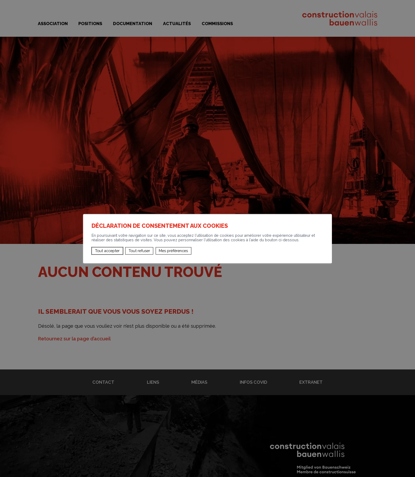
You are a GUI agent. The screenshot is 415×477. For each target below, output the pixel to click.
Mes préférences (173, 250)
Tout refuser (139, 250)
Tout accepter (107, 250)
